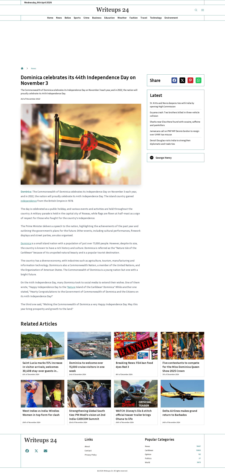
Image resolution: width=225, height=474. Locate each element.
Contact (88, 450)
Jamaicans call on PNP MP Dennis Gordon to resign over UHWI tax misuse (174, 133)
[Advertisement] (112, 42)
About (87, 446)
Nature (71, 287)
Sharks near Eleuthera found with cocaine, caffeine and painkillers (175, 123)
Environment (171, 17)
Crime (86, 17)
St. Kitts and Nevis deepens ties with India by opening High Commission (172, 105)
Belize (68, 17)
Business (96, 17)
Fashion (134, 17)
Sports (77, 17)
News (59, 17)
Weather (122, 17)
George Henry (164, 157)
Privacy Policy (91, 454)
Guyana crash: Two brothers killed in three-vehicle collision (174, 114)
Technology (156, 17)
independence (29, 200)
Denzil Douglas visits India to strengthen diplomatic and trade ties (170, 142)
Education (109, 17)
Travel (143, 17)
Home (50, 17)
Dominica (26, 243)
